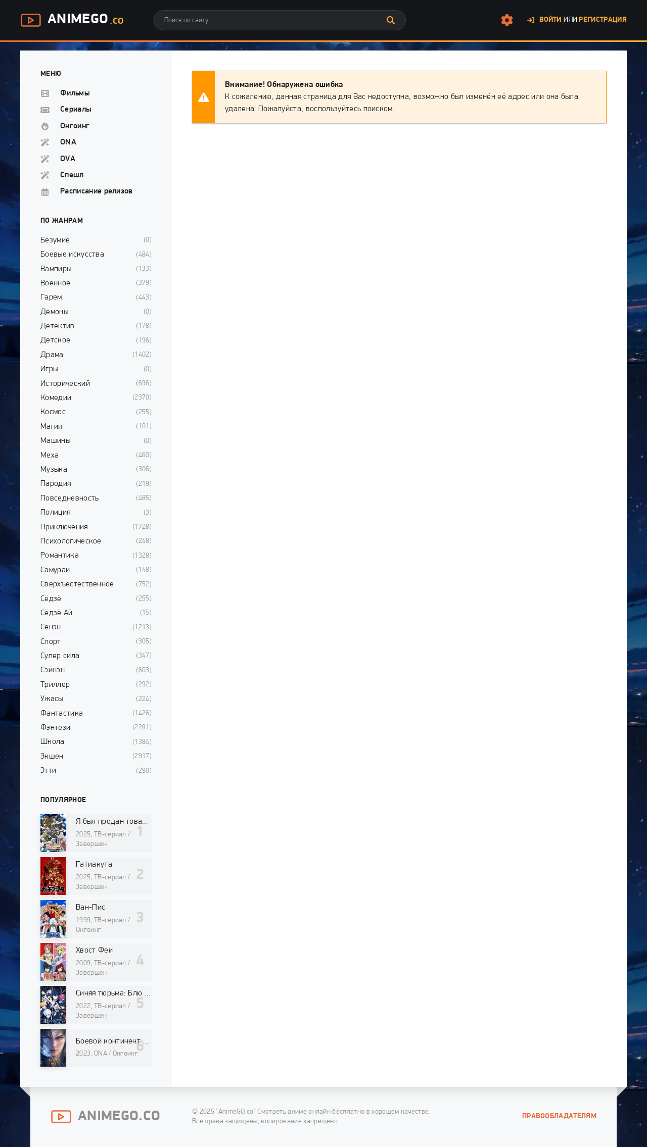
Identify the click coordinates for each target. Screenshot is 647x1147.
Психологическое (71, 541)
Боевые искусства (72, 255)
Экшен (52, 757)
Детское (55, 340)
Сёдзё (51, 599)
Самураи (55, 570)
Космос (53, 412)
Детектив (57, 326)
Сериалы (75, 110)
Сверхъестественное (77, 584)
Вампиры (55, 269)
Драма (52, 355)
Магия (51, 427)
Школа (52, 742)
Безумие (55, 240)
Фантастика (61, 714)
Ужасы (51, 699)
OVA (67, 159)
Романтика (59, 556)
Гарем (51, 297)
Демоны (54, 312)
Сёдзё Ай (56, 613)
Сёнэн (50, 627)
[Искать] (391, 20)
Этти (48, 771)
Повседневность (69, 498)
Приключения (64, 527)
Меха (49, 456)
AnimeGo (71, 20)
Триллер (55, 685)
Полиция (55, 513)
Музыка (53, 470)
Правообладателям (559, 1116)
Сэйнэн (52, 670)
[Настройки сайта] (507, 20)
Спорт (50, 642)
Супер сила (59, 656)
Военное (55, 283)
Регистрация (603, 20)
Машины (55, 441)
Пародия (55, 484)
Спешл (72, 175)
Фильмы (75, 93)
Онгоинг (74, 126)
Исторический (65, 384)
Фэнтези (55, 728)
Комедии (55, 398)
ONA (68, 142)
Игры (49, 369)
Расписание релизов (96, 191)
